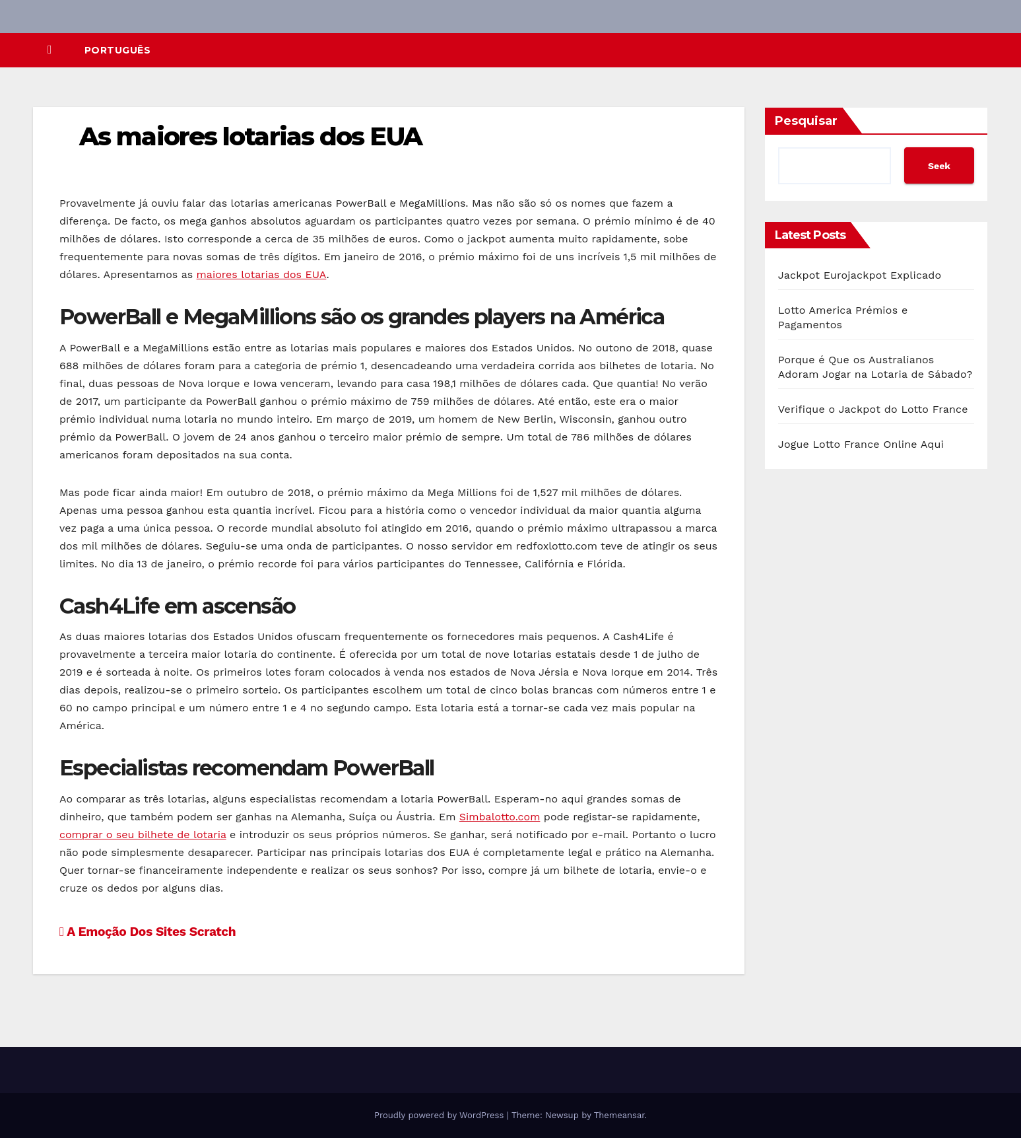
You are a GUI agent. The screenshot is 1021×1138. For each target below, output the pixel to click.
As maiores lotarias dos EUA (250, 136)
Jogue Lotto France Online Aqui (861, 444)
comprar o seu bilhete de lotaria (142, 834)
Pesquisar (806, 121)
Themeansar (619, 1115)
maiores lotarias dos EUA (262, 274)
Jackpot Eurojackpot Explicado (860, 275)
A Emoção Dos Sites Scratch (147, 931)
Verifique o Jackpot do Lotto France (873, 409)
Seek (939, 165)
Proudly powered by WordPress (440, 1115)
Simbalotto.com (500, 816)
